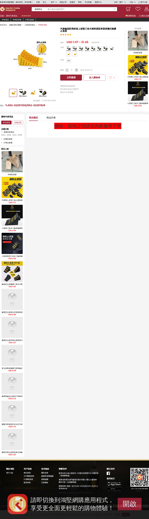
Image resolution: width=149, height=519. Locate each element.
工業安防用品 (29, 25)
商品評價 (51, 117)
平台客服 (88, 2)
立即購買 (71, 77)
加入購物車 (94, 77)
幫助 (80, 2)
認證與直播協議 (47, 476)
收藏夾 (72, 2)
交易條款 (44, 482)
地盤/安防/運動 (15, 25)
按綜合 (3, 135)
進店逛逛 (6, 122)
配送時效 (27, 482)
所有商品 (5, 19)
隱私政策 (44, 473)
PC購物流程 (28, 479)
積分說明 (27, 473)
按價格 (20, 135)
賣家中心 (98, 2)
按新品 (14, 135)
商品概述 (33, 117)
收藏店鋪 (17, 122)
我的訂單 (63, 2)
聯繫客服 (131, 15)
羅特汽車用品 (11, 15)
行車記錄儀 (29, 19)
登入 (44, 2)
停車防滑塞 (17, 19)
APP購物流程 (29, 476)
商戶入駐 (144, 2)
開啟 (130, 504)
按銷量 (9, 135)
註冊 (38, 2)
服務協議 (44, 479)
